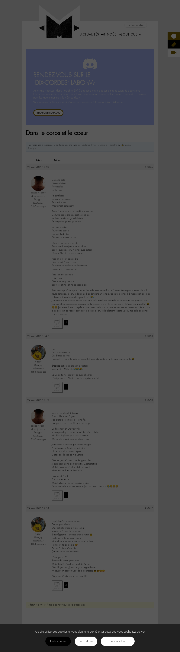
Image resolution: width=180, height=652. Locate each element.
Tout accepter (58, 641)
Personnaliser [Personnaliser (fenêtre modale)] (118, 641)
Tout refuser (86, 641)
